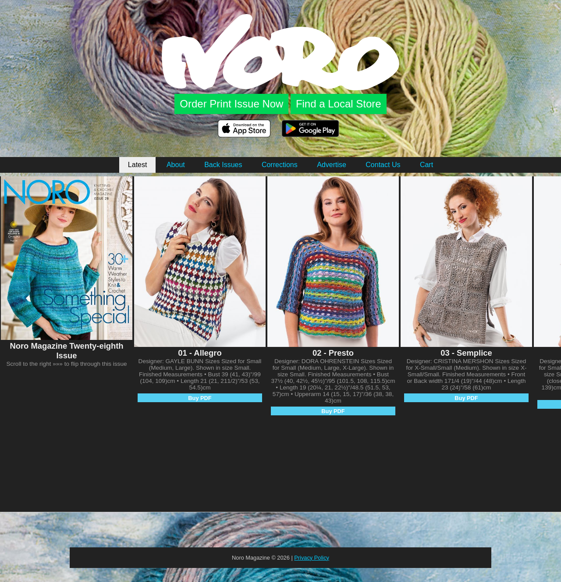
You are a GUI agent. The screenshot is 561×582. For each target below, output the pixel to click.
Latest (137, 164)
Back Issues (223, 164)
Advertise (331, 164)
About (176, 164)
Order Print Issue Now (231, 104)
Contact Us (383, 164)
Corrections (280, 164)
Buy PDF (199, 398)
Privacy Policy (311, 557)
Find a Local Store (338, 104)
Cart (426, 164)
